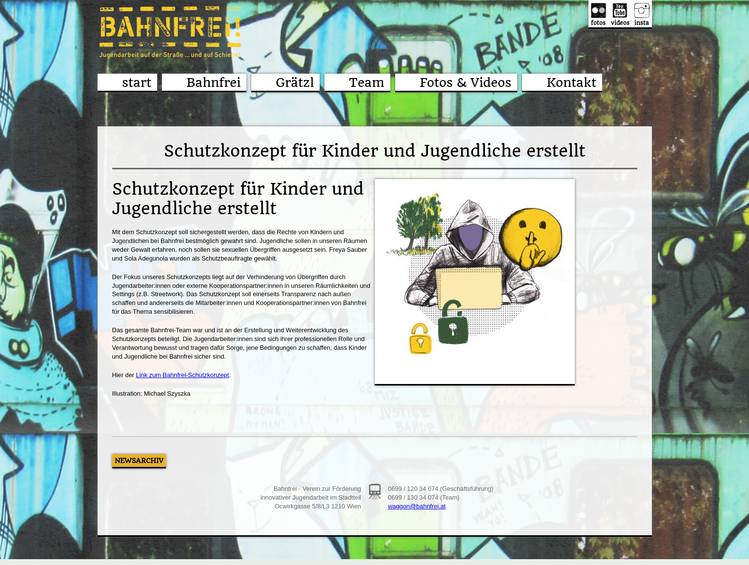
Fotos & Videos (465, 82)
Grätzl (295, 82)
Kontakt (571, 82)
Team (367, 82)
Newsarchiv (139, 460)
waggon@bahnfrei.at (416, 506)
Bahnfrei (213, 82)
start (136, 82)
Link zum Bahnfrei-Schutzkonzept (182, 375)
